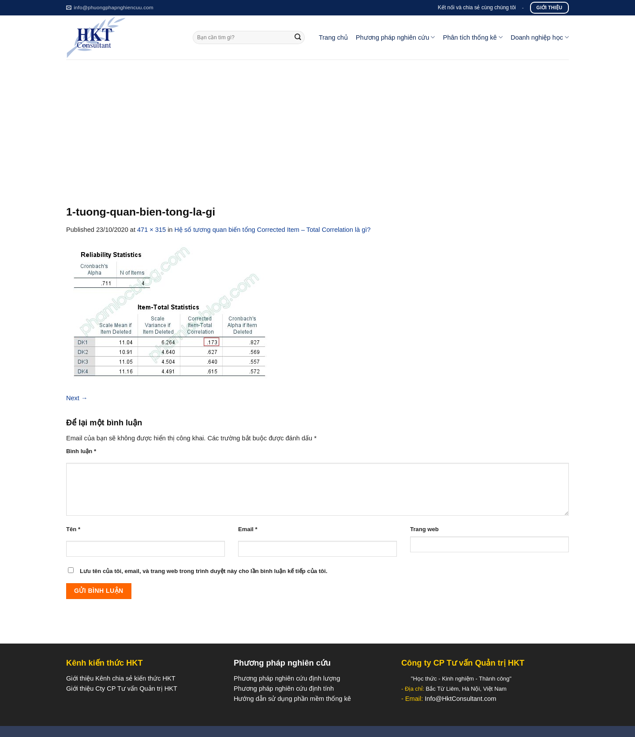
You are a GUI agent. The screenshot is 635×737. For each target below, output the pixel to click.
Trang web (424, 529)
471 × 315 (151, 229)
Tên (73, 529)
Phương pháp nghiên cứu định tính (284, 688)
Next (77, 398)
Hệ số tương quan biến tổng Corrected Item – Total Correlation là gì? (273, 229)
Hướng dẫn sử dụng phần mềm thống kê (292, 698)
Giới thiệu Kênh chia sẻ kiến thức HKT (121, 678)
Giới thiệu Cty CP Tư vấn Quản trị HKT (121, 688)
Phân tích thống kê (472, 37)
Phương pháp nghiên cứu (395, 37)
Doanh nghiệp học (540, 37)
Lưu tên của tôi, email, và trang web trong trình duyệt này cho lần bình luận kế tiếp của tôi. (203, 571)
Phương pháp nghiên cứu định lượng (287, 678)
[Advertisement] (317, 125)
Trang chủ (333, 37)
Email (248, 529)
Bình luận (81, 451)
